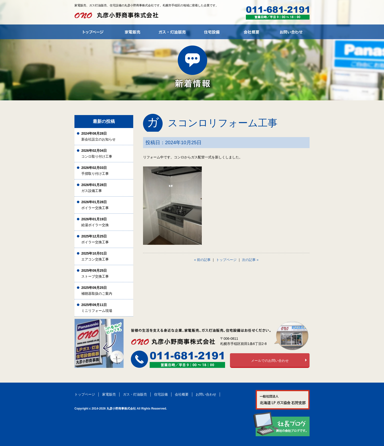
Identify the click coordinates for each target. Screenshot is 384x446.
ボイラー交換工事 (95, 205)
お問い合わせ (206, 394)
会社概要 (182, 394)
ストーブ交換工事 (95, 274)
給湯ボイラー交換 (95, 222)
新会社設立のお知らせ (98, 136)
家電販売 (109, 394)
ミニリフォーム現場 (96, 308)
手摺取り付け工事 (95, 171)
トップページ (226, 260)
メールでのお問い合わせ (270, 361)
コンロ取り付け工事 (96, 154)
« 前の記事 (202, 260)
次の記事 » (250, 260)
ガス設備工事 (94, 188)
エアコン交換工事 (95, 256)
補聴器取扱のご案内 (96, 291)
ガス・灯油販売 (135, 394)
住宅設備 (161, 394)
